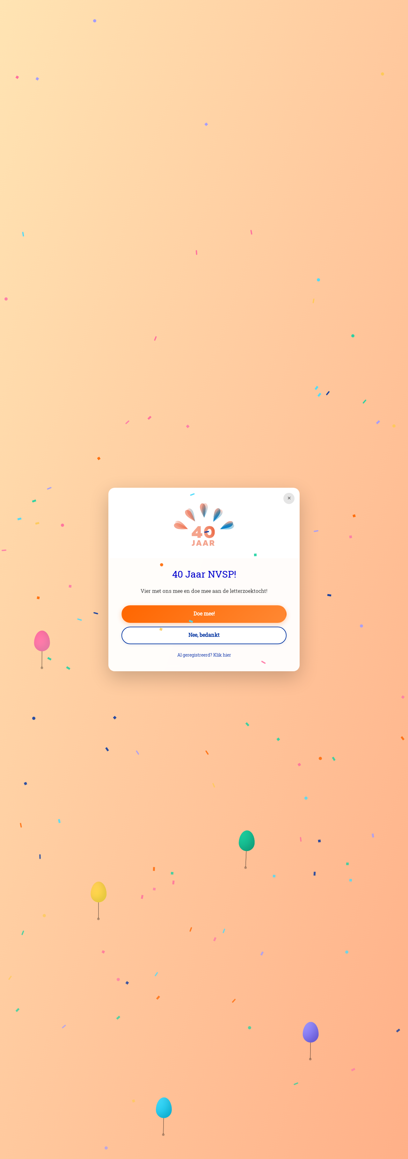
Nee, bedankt (204, 635)
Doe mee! (204, 613)
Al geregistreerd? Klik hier (204, 655)
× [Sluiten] (289, 498)
